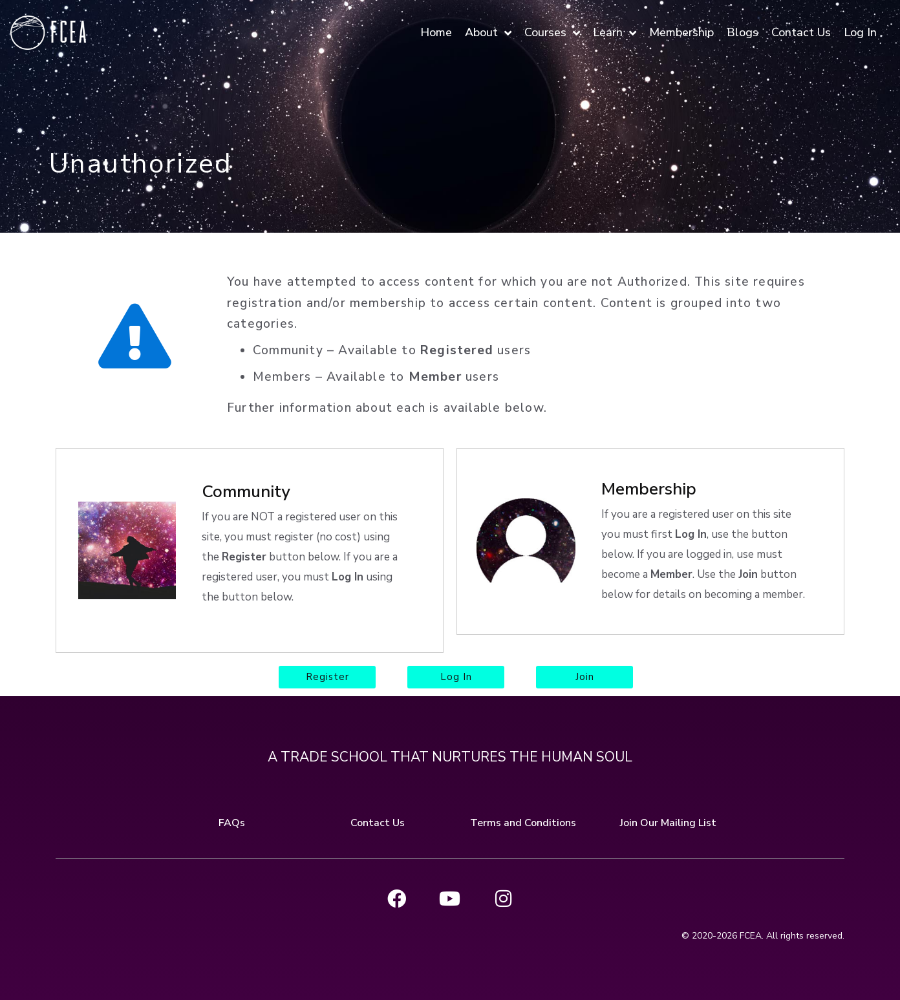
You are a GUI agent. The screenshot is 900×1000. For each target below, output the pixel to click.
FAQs (232, 821)
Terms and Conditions (523, 821)
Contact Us (377, 821)
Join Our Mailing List (668, 821)
